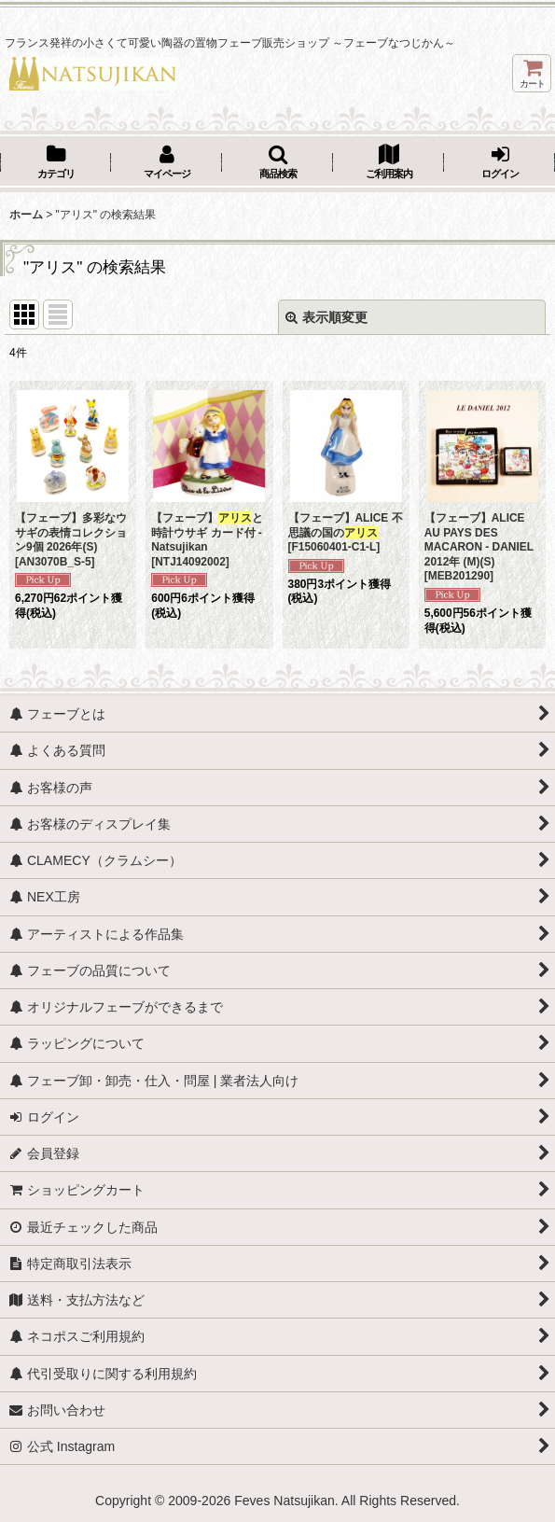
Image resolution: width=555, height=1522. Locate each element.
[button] (277, 163)
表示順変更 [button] (326, 317)
